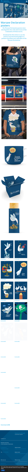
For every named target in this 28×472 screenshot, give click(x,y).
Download (3, 254)
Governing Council (4, 439)
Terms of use (3, 461)
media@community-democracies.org (21, 427)
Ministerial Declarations (4, 447)
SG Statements (3, 448)
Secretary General (3, 440)
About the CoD (3, 437)
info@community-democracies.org (20, 423)
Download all (5, 399)
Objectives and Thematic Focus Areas (21, 437)
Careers (11, 461)
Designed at (25, 468)
